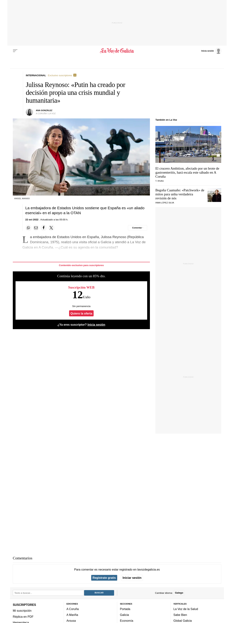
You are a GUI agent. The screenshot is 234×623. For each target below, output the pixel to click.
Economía (126, 620)
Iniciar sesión (132, 577)
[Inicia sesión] (211, 50)
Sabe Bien (180, 614)
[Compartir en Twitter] (51, 228)
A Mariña (72, 614)
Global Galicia (182, 620)
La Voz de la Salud (185, 608)
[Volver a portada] (117, 50)
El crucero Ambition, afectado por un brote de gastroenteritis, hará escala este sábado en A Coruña (187, 172)
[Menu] (15, 50)
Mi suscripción (22, 610)
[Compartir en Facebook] (44, 228)
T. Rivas (159, 181)
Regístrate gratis (104, 577)
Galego (179, 592)
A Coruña (73, 608)
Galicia (124, 614)
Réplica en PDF (23, 616)
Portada (125, 608)
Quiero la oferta (81, 313)
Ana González (44, 110)
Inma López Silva (164, 203)
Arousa (71, 620)
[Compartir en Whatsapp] (28, 228)
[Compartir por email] (36, 228)
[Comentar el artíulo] (137, 227)
